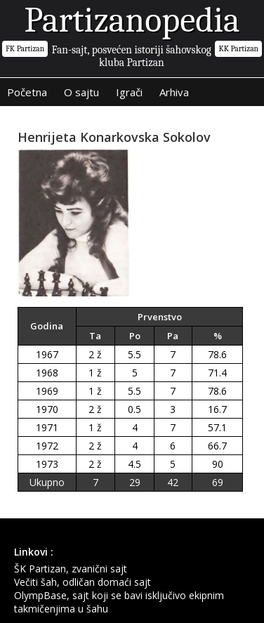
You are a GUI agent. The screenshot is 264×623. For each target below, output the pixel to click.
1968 (47, 372)
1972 (47, 445)
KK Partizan (238, 48)
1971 (47, 427)
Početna (27, 92)
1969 (47, 391)
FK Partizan (25, 48)
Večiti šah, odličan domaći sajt (82, 582)
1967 (47, 354)
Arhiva (174, 92)
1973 (47, 464)
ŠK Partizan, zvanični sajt (70, 568)
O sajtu (81, 92)
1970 (47, 409)
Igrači (129, 92)
